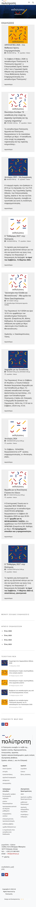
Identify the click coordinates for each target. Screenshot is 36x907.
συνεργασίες (7, 783)
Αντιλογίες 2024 (10, 438)
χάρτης (5, 857)
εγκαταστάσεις (7, 774)
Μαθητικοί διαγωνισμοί (25, 803)
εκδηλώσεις (18, 14)
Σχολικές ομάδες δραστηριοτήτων (26, 798)
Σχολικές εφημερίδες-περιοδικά (25, 809)
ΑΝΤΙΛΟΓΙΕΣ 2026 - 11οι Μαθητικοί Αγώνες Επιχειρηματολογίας (14, 48)
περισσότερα (8, 84)
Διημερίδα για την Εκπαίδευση (16, 369)
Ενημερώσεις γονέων (7, 815)
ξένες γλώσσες (26, 774)
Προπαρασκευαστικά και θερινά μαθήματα (9, 809)
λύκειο (23, 771)
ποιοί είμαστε (7, 768)
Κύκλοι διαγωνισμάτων (8, 802)
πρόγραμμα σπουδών (6, 790)
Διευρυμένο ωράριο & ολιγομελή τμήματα (9, 796)
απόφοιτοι (6, 780)
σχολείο (23, 766)
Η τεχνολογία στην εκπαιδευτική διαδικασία (9, 832)
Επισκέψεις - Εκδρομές (25, 816)
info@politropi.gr (13, 854)
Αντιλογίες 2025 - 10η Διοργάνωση (18, 177)
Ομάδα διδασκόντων (9, 827)
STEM (22, 794)
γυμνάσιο (24, 768)
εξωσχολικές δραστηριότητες (26, 790)
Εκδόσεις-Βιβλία (8, 824)
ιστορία (5, 771)
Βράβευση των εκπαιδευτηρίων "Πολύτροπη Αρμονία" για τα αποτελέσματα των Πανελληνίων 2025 (20, 702)
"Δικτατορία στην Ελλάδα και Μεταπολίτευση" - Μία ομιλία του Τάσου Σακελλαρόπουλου (17, 296)
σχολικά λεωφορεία (9, 777)
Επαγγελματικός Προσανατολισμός (8, 820)
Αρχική (5, 766)
